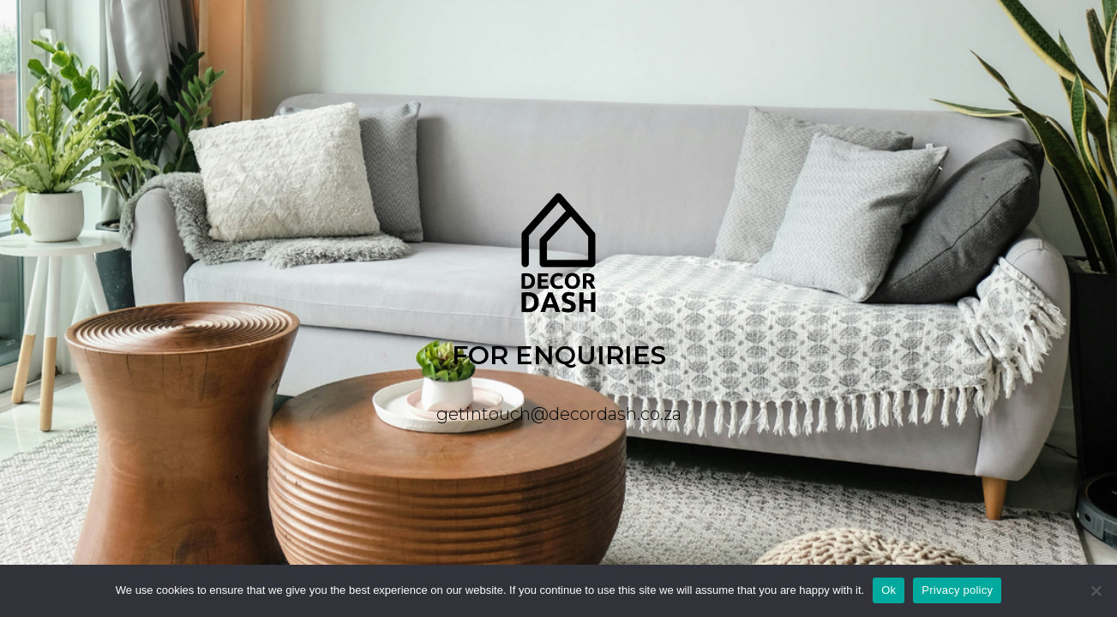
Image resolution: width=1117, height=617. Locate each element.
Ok (888, 590)
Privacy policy (957, 590)
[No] (1095, 590)
